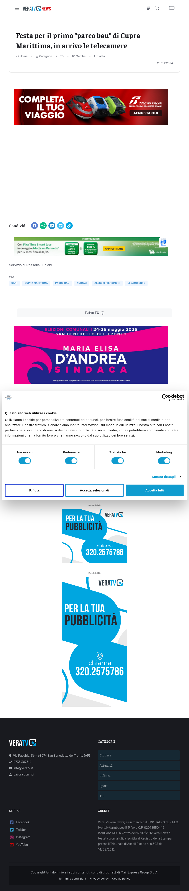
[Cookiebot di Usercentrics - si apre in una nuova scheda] (165, 397)
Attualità (99, 56)
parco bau (62, 283)
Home (22, 56)
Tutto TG (94, 313)
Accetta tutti (154, 490)
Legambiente (136, 283)
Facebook (19, 811)
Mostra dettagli (164, 476)
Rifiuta (34, 490)
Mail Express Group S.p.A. (139, 861)
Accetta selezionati (94, 490)
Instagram (19, 826)
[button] (158, 8)
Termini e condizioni (72, 867)
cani (14, 283)
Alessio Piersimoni (107, 283)
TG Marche (78, 56)
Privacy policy (99, 867)
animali (82, 283)
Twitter (17, 818)
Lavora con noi (21, 763)
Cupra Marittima (36, 283)
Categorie (44, 56)
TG (62, 56)
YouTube (18, 833)
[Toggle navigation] (17, 8)
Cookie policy (121, 867)
